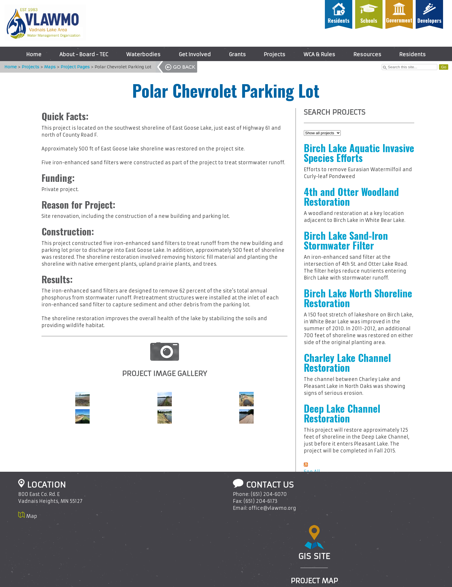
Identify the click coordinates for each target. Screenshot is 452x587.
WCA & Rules (319, 54)
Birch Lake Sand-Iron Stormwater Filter (346, 240)
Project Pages (72, 66)
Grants (237, 54)
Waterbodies (143, 54)
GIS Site (314, 556)
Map (31, 516)
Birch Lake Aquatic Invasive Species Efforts (359, 153)
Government (399, 20)
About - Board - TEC (83, 54)
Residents (338, 20)
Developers (429, 20)
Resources (367, 54)
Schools (368, 20)
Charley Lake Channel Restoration (347, 362)
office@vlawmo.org (272, 508)
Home (34, 54)
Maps (47, 66)
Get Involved (195, 54)
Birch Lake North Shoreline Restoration (358, 298)
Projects (274, 54)
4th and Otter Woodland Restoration (351, 196)
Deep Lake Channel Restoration (342, 413)
